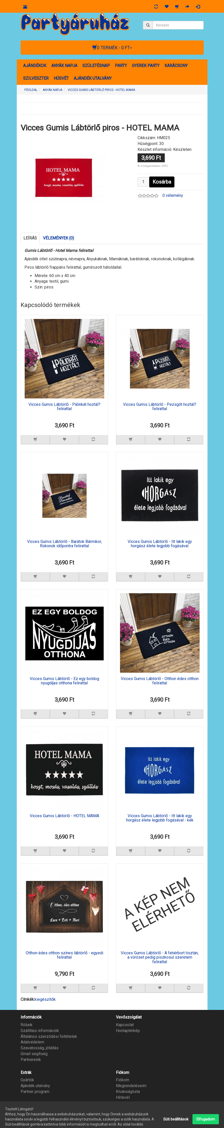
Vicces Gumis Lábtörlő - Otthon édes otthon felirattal (160, 681)
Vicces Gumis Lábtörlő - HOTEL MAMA (64, 816)
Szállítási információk (40, 1030)
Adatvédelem (32, 1042)
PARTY (121, 65)
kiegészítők (45, 999)
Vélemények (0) (58, 238)
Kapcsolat (125, 1024)
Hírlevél (123, 1097)
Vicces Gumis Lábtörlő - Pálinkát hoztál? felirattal (64, 406)
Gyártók (27, 1079)
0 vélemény (172, 195)
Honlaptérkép (128, 1030)
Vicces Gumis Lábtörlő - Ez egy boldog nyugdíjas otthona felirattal (64, 681)
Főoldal (30, 90)
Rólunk (27, 1024)
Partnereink (31, 1059)
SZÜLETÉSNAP (96, 65)
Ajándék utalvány (35, 1085)
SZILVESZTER (36, 78)
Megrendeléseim (131, 1085)
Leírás (30, 238)
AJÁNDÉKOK (34, 65)
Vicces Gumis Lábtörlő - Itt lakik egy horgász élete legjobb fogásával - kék (159, 818)
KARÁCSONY (176, 65)
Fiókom (122, 1079)
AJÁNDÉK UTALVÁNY (93, 78)
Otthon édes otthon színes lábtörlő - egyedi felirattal (64, 955)
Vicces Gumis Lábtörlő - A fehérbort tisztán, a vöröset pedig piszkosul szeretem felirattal (160, 957)
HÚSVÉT (61, 78)
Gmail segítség (34, 1053)
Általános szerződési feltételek (49, 1036)
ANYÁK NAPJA (64, 65)
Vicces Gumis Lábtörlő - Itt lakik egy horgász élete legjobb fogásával (160, 544)
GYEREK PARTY (145, 65)
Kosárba (162, 182)
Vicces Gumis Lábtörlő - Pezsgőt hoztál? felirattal (159, 406)
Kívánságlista (128, 1091)
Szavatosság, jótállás (39, 1047)
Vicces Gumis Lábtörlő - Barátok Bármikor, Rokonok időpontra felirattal (64, 544)
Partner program (35, 1091)
